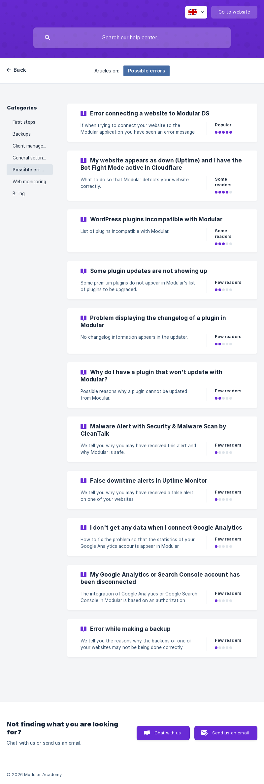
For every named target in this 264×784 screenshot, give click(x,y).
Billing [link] (19, 193)
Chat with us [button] (167, 732)
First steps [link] (24, 122)
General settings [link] (30, 157)
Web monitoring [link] (29, 181)
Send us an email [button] (230, 732)
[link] (162, 123)
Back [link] (20, 70)
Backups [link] (22, 134)
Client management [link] (33, 146)
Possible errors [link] (30, 169)
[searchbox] (132, 37)
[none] (196, 12)
